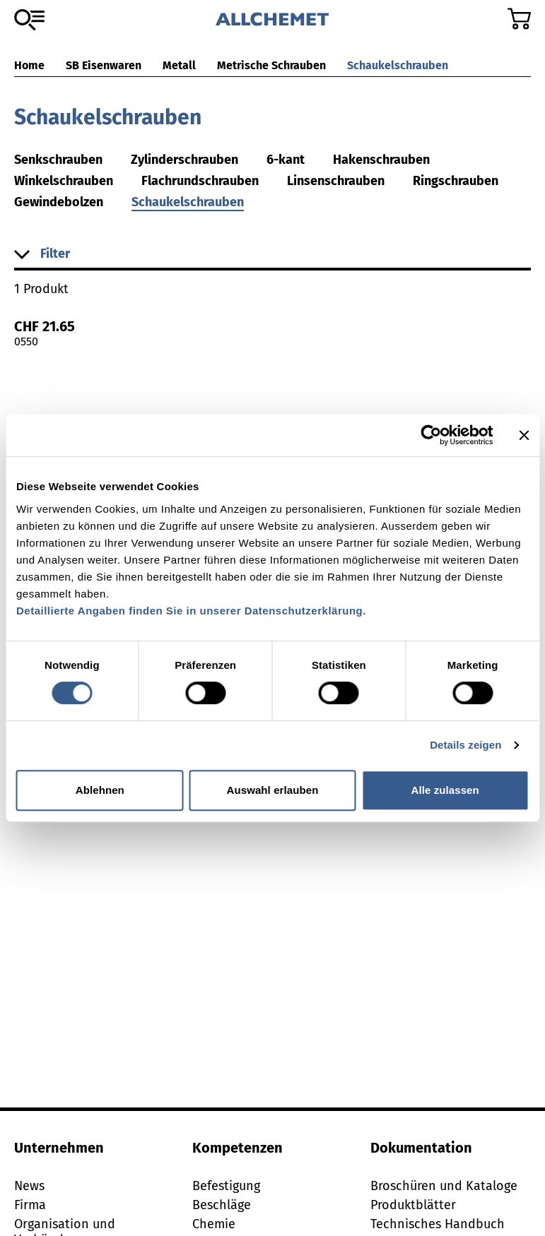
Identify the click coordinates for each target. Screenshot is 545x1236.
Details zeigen (465, 745)
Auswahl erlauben (273, 790)
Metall (179, 65)
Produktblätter (413, 1205)
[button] (272, 254)
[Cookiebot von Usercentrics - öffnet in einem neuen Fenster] (431, 435)
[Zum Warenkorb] (519, 18)
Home (29, 65)
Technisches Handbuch (437, 1224)
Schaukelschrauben (397, 65)
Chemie (213, 1224)
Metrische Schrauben (271, 65)
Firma (30, 1205)
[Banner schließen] (524, 435)
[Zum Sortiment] (29, 19)
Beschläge (221, 1205)
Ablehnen (100, 790)
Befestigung (226, 1186)
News (29, 1186)
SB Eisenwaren (103, 65)
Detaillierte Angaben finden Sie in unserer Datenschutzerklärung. (191, 611)
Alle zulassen (445, 790)
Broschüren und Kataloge (443, 1186)
